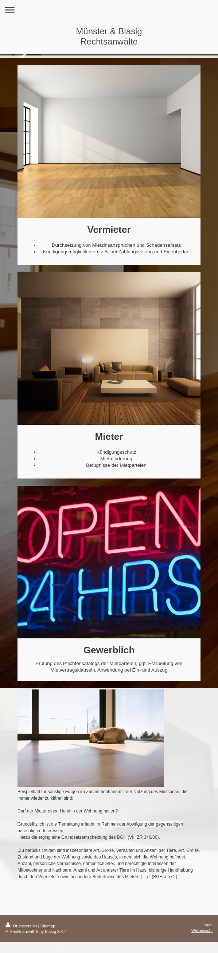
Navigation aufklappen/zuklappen (109, 10)
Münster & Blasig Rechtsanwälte (109, 36)
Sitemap (47, 926)
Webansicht (202, 930)
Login (208, 925)
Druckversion (21, 926)
